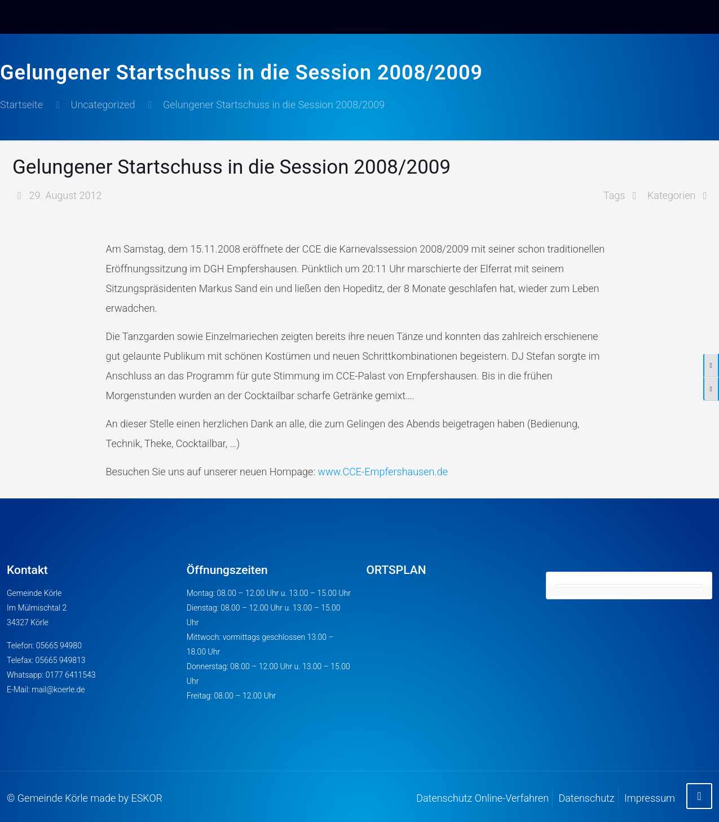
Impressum (649, 798)
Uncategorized (103, 105)
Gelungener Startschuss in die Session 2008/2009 (274, 105)
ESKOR (146, 798)
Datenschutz (586, 798)
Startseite (21, 105)
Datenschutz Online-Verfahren (482, 798)
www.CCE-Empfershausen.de (383, 472)
